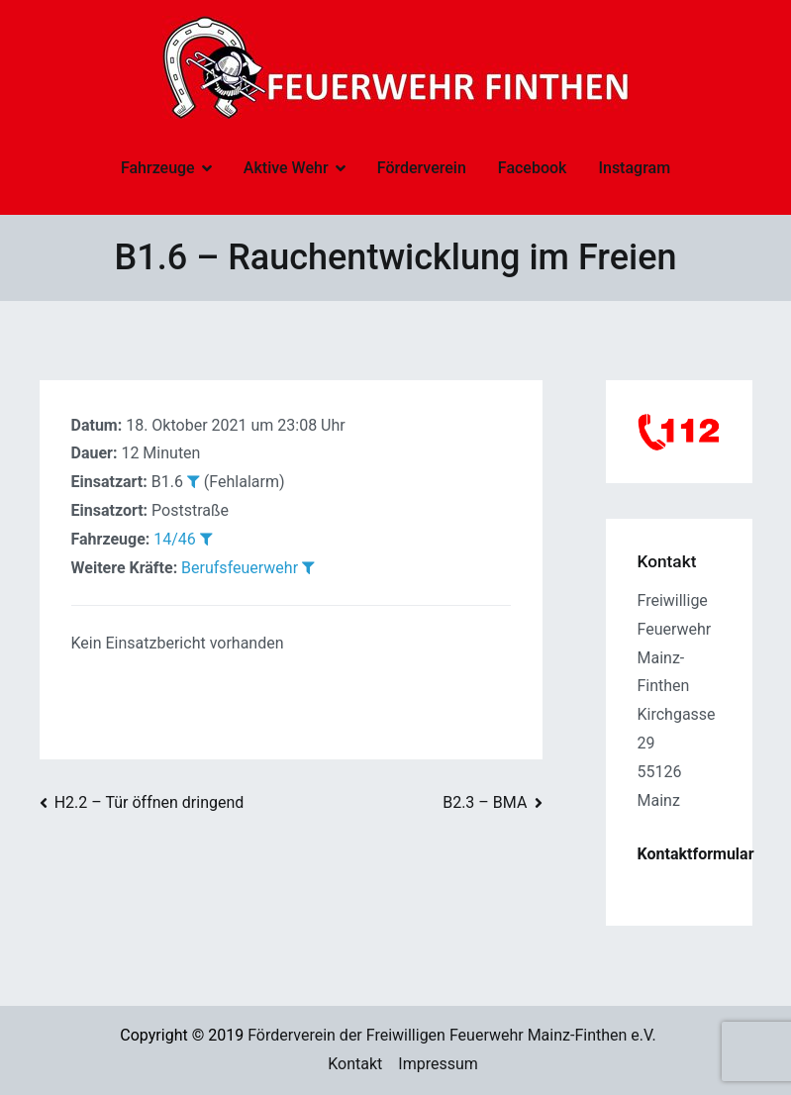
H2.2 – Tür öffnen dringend (149, 802)
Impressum (438, 1063)
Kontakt (355, 1063)
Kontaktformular (696, 854)
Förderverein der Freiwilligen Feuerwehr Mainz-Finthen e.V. (451, 1035)
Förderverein (421, 167)
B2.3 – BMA (485, 802)
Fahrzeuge (158, 167)
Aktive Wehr (286, 167)
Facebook (532, 167)
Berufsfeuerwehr (239, 567)
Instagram (634, 167)
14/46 (174, 539)
